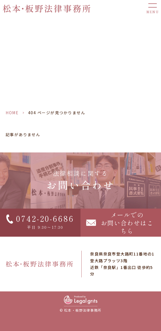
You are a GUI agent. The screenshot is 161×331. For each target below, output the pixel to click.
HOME (12, 112)
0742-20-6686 (45, 218)
